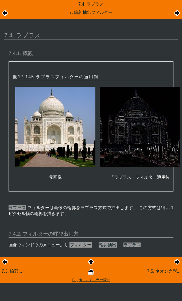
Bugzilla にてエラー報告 (91, 280)
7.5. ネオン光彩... (163, 271)
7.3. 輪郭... (12, 271)
